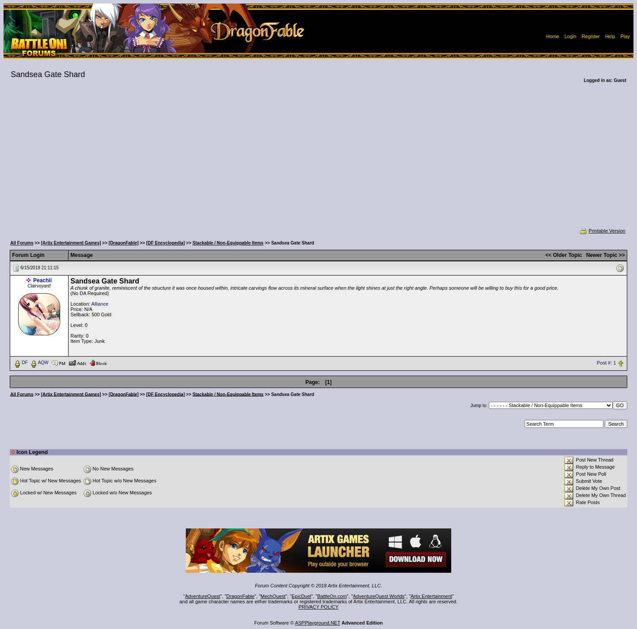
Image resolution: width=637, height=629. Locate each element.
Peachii (42, 280)
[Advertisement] (318, 161)
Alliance (99, 304)
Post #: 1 (606, 362)
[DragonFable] (124, 243)
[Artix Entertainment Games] (71, 243)
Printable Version (602, 230)
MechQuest (273, 596)
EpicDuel (301, 596)
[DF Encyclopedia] (165, 243)
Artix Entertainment (431, 596)
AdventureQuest (202, 596)
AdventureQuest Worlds (379, 596)
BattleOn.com (332, 596)
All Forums (21, 243)
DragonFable (240, 596)
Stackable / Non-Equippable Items (228, 243)
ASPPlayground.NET (318, 622)
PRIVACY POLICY (319, 607)
